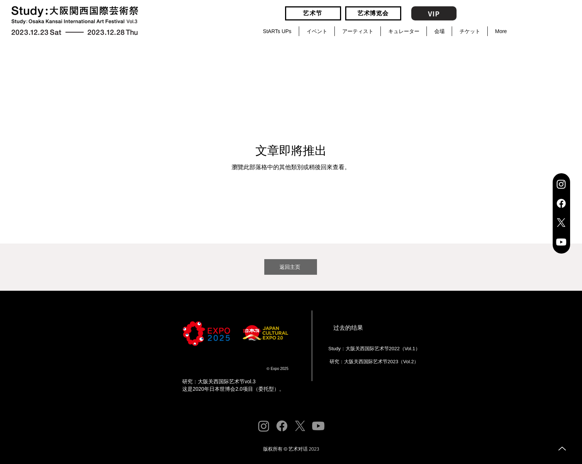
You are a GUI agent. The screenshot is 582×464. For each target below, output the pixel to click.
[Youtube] (561, 242)
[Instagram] (561, 184)
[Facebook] (561, 203)
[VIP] (434, 13)
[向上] (562, 448)
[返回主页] (290, 267)
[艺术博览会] (373, 13)
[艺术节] (313, 13)
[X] (561, 223)
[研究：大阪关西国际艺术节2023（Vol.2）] (373, 361)
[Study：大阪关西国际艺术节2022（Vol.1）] (373, 348)
